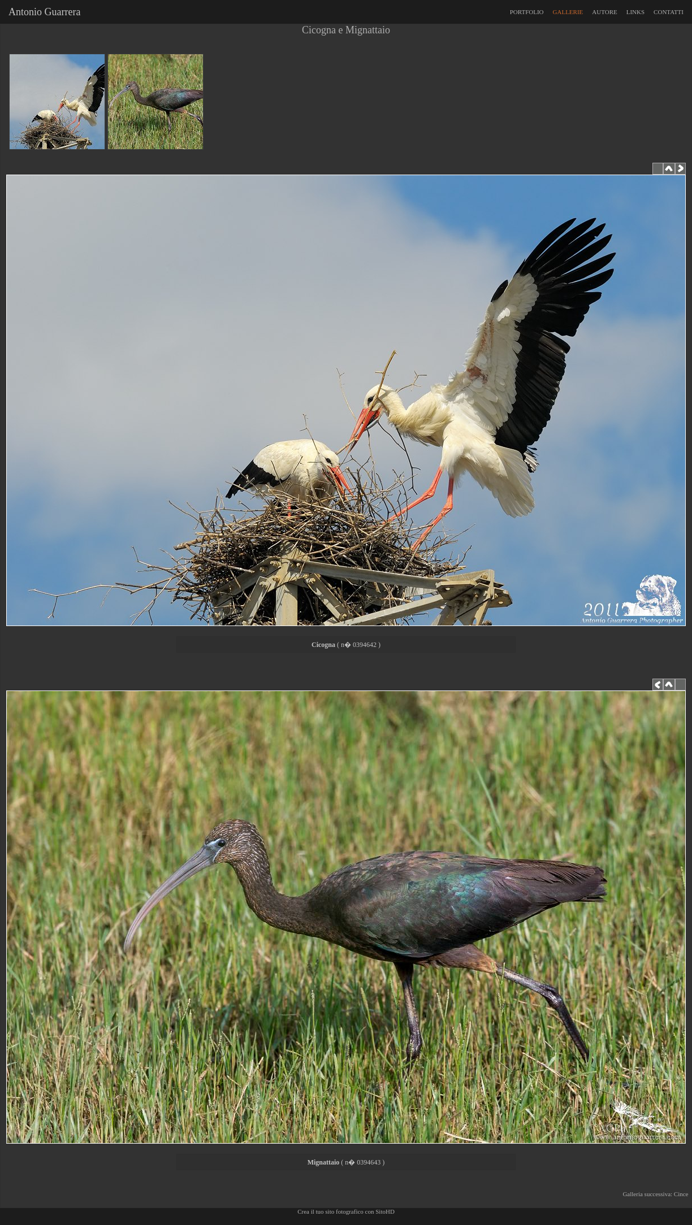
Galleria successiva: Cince (656, 1194)
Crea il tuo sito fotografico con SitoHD (346, 1211)
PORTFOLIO (527, 11)
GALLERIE (568, 11)
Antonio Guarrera (42, 12)
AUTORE (604, 11)
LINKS (635, 11)
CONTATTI (669, 11)
